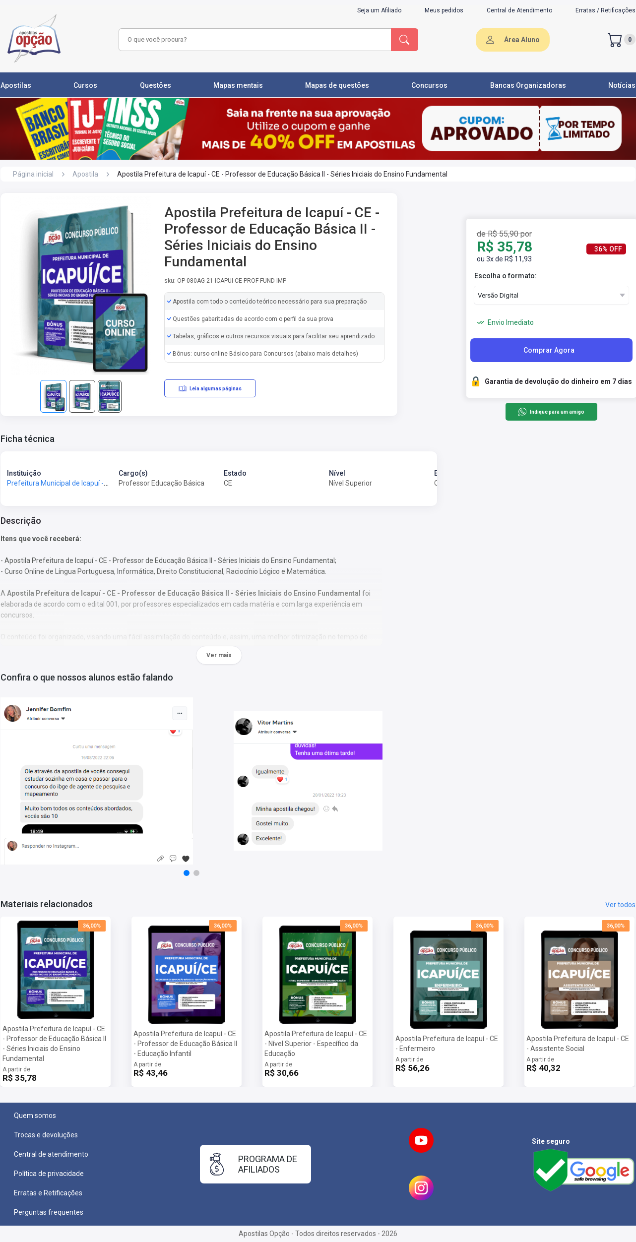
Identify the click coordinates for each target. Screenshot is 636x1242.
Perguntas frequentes (48, 1212)
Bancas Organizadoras (528, 85)
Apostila (85, 174)
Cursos (85, 85)
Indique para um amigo (551, 412)
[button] (187, 873)
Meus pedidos (444, 10)
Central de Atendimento (519, 10)
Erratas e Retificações (48, 1193)
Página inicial (33, 174)
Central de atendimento (51, 1154)
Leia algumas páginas (210, 388)
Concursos (429, 85)
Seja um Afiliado (379, 10)
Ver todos (620, 905)
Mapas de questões (337, 85)
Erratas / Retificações (605, 10)
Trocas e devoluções (46, 1135)
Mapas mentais (238, 85)
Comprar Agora (548, 350)
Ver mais (219, 655)
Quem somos (35, 1115)
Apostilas (15, 85)
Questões (155, 85)
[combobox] (253, 40)
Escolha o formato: (505, 276)
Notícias (622, 85)
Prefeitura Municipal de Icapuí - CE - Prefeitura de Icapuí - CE (100, 483)
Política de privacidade (49, 1174)
